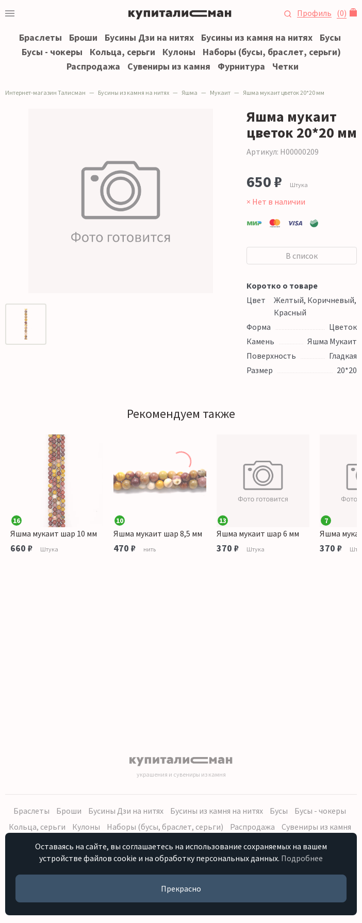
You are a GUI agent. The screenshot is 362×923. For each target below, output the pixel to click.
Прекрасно (181, 888)
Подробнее (302, 858)
